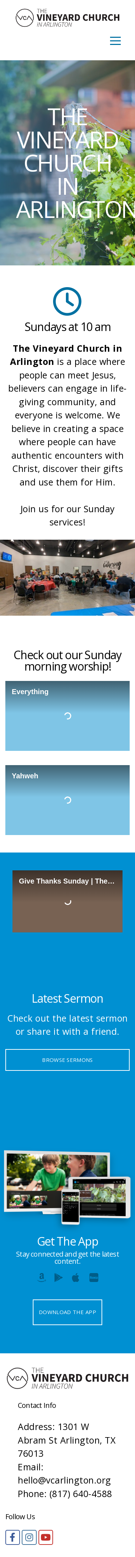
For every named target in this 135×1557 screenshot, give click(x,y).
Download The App (67, 1312)
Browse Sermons (67, 1059)
